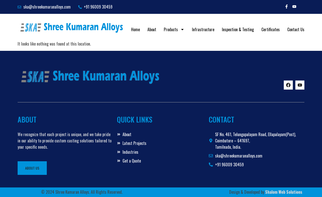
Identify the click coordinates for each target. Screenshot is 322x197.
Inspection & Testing (238, 29)
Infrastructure (203, 29)
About (151, 29)
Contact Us (295, 29)
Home (135, 29)
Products (174, 29)
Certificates (270, 29)
